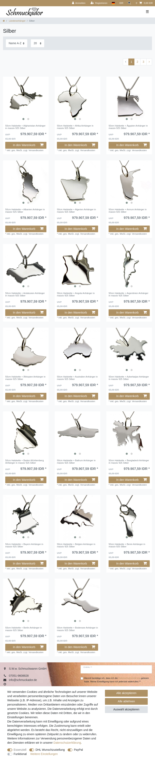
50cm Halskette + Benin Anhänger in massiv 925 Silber (127, 545)
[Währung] (121, 3)
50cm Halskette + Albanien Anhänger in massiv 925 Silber (25, 210)
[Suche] (130, 3)
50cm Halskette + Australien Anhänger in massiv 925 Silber (77, 377)
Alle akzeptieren (126, 693)
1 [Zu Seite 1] (131, 61)
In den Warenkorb (28, 145)
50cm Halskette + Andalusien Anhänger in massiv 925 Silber (25, 294)
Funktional (20, 754)
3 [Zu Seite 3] (143, 61)
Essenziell (20, 749)
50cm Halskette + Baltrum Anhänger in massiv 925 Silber (76, 461)
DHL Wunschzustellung (50, 749)
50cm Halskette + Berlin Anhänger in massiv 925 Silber (23, 628)
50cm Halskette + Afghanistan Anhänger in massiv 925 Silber (25, 126)
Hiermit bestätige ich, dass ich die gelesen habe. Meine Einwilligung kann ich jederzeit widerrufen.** (116, 680)
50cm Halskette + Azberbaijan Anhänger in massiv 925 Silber (129, 377)
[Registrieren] (99, 3)
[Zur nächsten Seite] (149, 62)
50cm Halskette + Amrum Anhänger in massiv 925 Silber (128, 210)
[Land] (113, 3)
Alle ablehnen (126, 701)
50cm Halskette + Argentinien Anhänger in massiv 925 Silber (128, 294)
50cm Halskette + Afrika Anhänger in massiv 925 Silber (75, 126)
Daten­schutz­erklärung (67, 742)
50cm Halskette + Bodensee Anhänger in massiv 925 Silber (77, 628)
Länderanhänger (16, 21)
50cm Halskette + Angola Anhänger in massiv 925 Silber (76, 294)
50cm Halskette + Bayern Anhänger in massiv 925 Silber (24, 545)
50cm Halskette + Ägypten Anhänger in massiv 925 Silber (128, 126)
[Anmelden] (79, 3)
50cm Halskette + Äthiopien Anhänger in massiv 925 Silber (25, 377)
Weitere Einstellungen (44, 754)
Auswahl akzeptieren (126, 709)
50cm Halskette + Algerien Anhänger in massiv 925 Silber (76, 210)
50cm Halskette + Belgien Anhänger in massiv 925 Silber (76, 545)
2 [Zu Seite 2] (137, 61)
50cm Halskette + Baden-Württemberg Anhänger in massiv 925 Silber (24, 461)
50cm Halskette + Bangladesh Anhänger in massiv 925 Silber (129, 461)
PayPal (78, 749)
